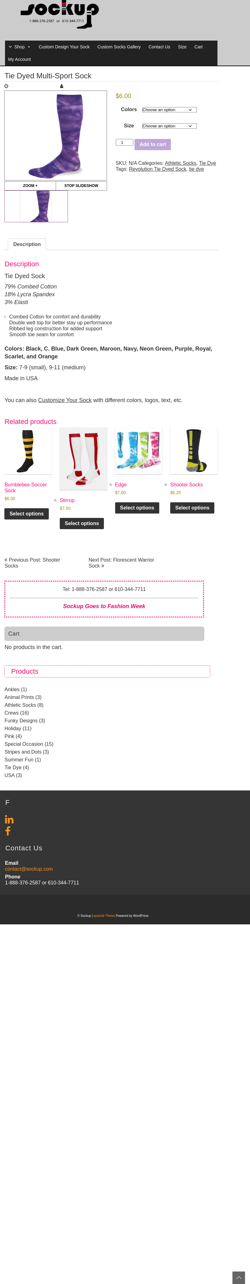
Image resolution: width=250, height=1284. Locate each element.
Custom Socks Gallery (118, 47)
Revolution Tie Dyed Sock (157, 169)
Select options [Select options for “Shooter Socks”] (192, 508)
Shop (22, 47)
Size (182, 47)
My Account (19, 59)
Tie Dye (207, 163)
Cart (198, 47)
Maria (72, 86)
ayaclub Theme (105, 916)
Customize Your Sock (65, 400)
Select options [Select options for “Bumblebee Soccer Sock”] (26, 514)
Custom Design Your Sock (64, 47)
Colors (129, 109)
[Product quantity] (124, 142)
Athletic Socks (180, 163)
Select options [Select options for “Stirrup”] (82, 523)
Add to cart (153, 144)
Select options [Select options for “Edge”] (137, 508)
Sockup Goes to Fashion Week (104, 606)
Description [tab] (27, 244)
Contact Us (159, 47)
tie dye (196, 169)
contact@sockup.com (29, 869)
